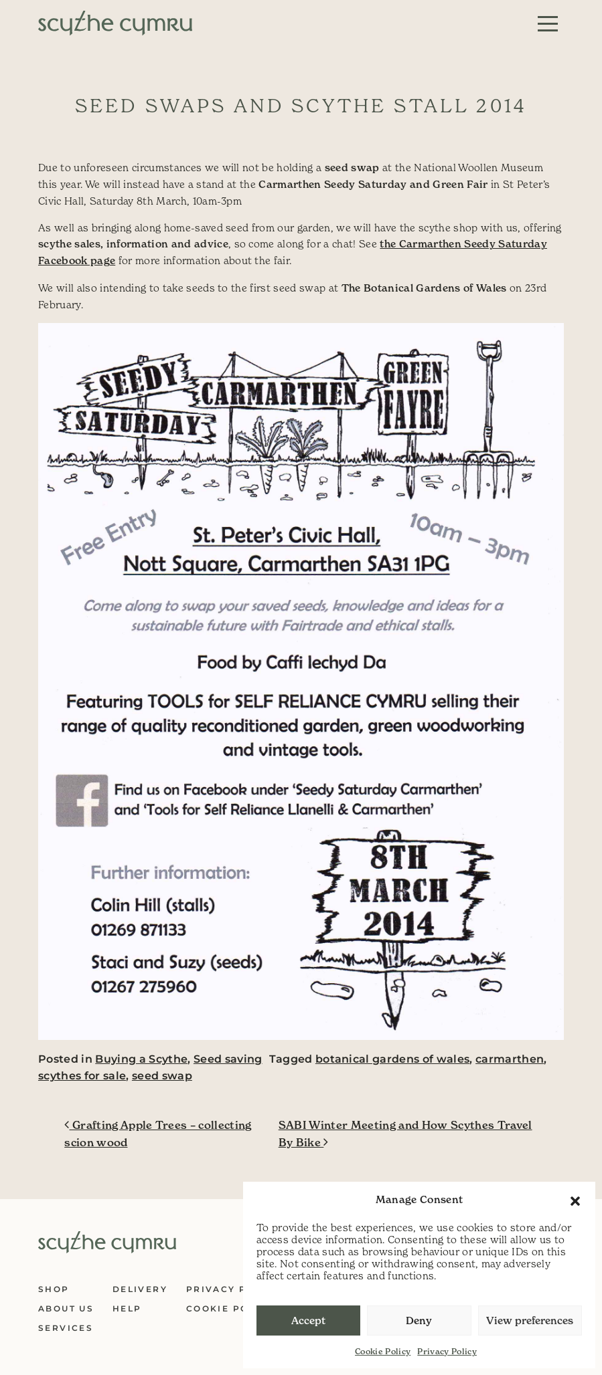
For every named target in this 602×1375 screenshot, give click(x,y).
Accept (308, 1320)
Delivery (139, 1289)
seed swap (162, 1075)
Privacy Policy (447, 1351)
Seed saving (228, 1059)
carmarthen (509, 1059)
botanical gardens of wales (392, 1059)
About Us (66, 1308)
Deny (419, 1320)
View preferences (529, 1320)
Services (65, 1328)
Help (127, 1308)
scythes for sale (82, 1075)
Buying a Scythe (141, 1059)
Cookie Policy (382, 1351)
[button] (575, 1199)
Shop (54, 1289)
